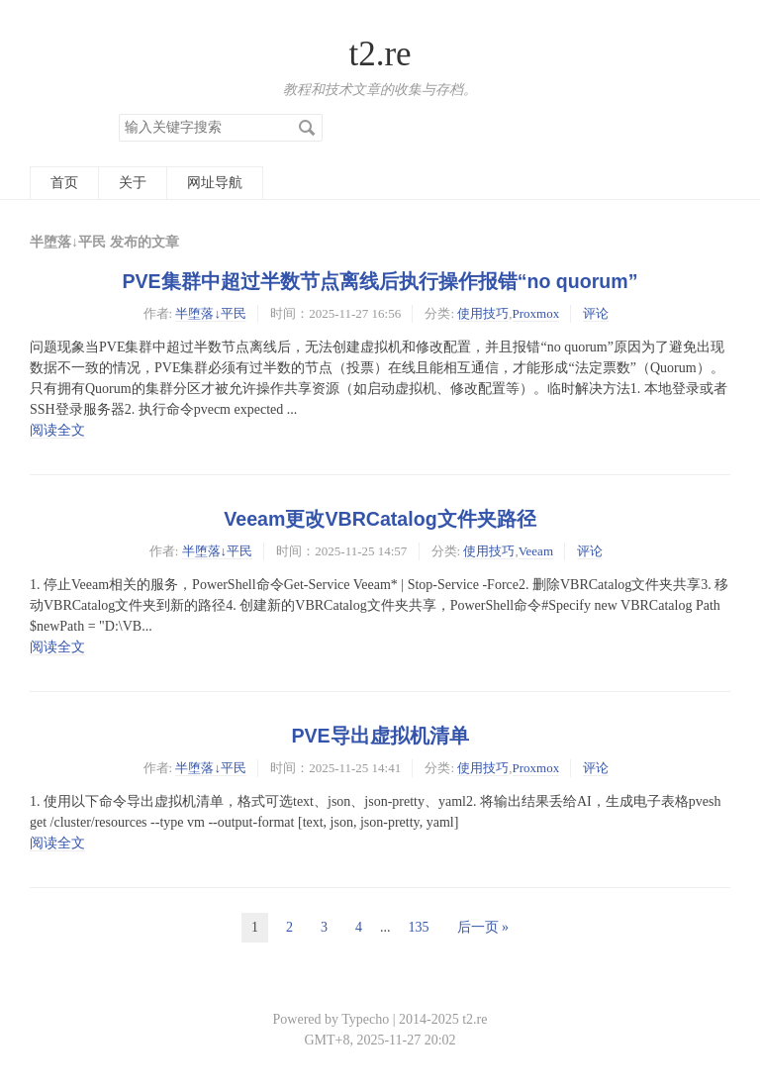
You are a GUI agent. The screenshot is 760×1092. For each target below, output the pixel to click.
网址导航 (214, 182)
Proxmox (536, 313)
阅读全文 (57, 430)
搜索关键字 (118, 113)
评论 (596, 313)
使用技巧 (483, 313)
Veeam (536, 551)
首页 (64, 182)
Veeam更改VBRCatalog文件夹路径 (379, 519)
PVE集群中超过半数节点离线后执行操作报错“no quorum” (379, 281)
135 (419, 927)
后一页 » (483, 927)
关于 (132, 182)
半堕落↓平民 (210, 313)
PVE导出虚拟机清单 (379, 735)
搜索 (307, 128)
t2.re (379, 54)
